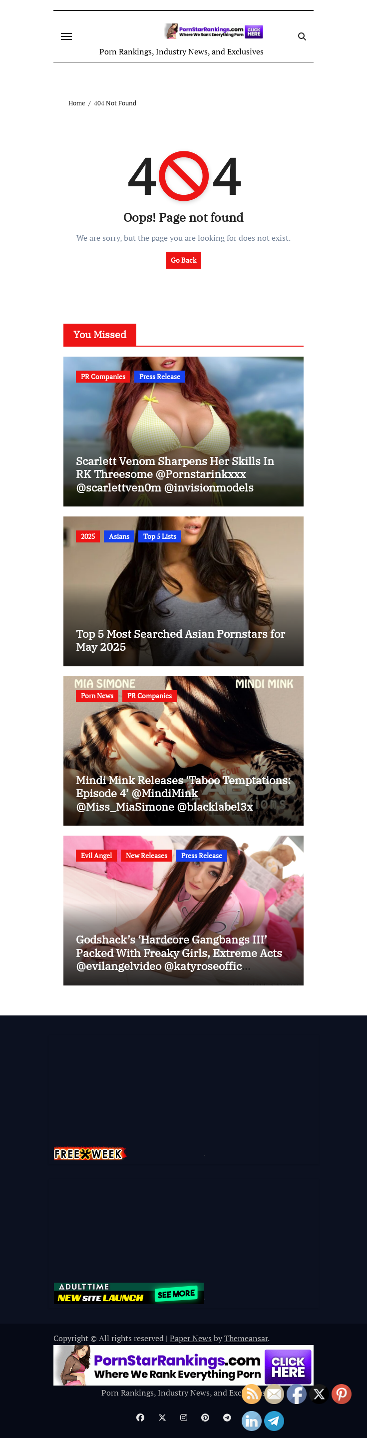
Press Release (159, 376)
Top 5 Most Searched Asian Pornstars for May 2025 (180, 640)
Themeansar (246, 1338)
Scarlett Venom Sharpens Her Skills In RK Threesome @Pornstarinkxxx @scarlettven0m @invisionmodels (175, 474)
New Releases (146, 855)
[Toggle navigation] (66, 36)
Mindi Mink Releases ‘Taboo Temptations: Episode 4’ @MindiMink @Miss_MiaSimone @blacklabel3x (183, 793)
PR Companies (103, 376)
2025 (88, 536)
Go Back (183, 260)
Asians (119, 536)
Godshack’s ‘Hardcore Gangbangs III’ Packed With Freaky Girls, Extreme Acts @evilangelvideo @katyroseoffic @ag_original (179, 959)
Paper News (191, 1338)
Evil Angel (96, 855)
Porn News (97, 695)
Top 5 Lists (159, 536)
